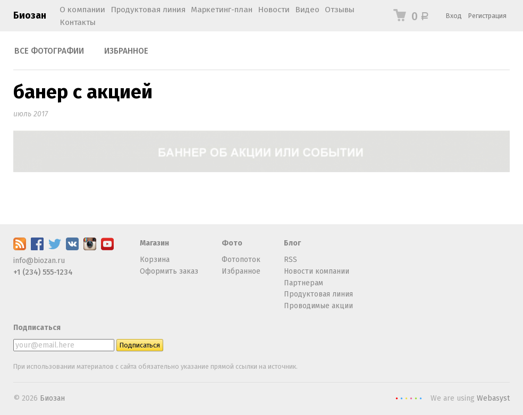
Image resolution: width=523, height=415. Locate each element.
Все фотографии (49, 51)
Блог (292, 243)
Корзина (155, 259)
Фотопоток (241, 259)
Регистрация (487, 16)
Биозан (29, 15)
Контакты (78, 22)
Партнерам (303, 282)
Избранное (126, 51)
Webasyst (493, 398)
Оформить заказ (169, 271)
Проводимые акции (318, 305)
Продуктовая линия (318, 294)
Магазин (154, 243)
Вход (454, 16)
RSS (290, 259)
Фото (232, 243)
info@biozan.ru (39, 260)
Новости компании (316, 271)
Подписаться (37, 327)
